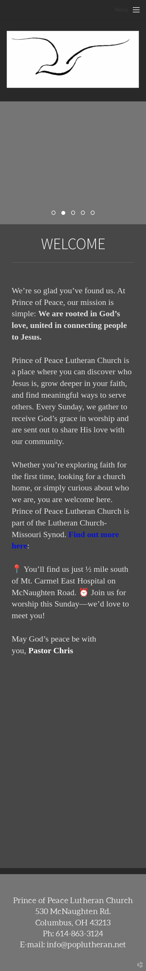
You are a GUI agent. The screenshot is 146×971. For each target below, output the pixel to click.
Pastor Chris (51, 650)
